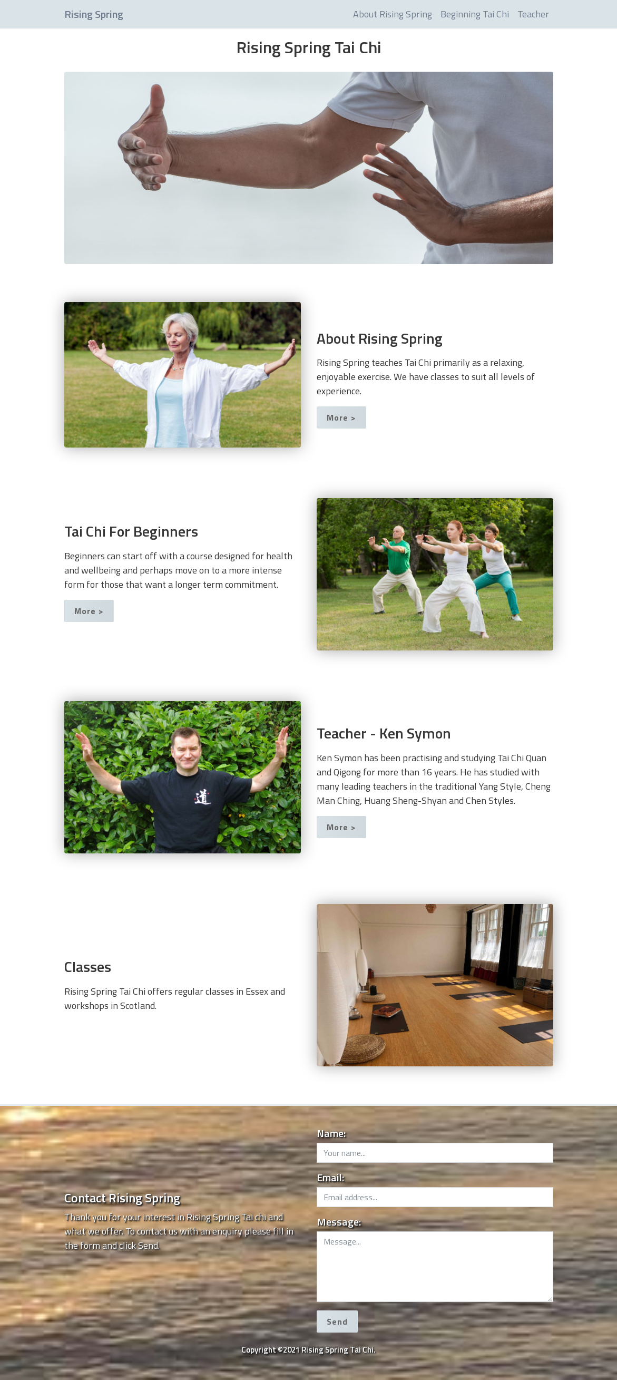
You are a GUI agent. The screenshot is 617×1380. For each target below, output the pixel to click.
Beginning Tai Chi (474, 14)
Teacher (533, 14)
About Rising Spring (392, 14)
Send (337, 1321)
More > (341, 417)
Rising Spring (93, 14)
